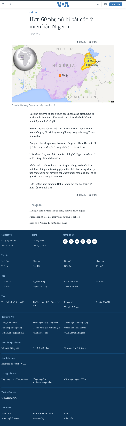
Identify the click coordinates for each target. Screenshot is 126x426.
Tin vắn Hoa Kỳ (103, 302)
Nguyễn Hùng (39, 281)
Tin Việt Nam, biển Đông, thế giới (46, 304)
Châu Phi (33, 12)
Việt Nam (5, 261)
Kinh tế (67, 261)
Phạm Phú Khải (71, 281)
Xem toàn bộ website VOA (13, 363)
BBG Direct (6, 413)
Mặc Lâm (5, 286)
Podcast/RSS (7, 245)
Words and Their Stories (75, 327)
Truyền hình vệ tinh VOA (12, 302)
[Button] (81, 42)
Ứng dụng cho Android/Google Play (42, 381)
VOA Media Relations (43, 413)
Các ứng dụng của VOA (75, 379)
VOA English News (10, 418)
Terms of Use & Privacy (75, 348)
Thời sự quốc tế (39, 245)
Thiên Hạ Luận (71, 286)
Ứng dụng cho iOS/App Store (14, 379)
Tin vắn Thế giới (71, 307)
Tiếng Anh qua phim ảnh (12, 332)
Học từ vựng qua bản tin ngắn (46, 327)
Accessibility (38, 418)
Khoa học (100, 261)
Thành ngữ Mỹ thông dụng (76, 322)
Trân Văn (100, 281)
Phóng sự (68, 302)
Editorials (68, 418)
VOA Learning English (74, 332)
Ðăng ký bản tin (8, 240)
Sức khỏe (100, 266)
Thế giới (5, 266)
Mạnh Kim (6, 281)
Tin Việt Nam (38, 240)
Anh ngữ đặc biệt (40, 332)
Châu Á (36, 261)
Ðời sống (68, 266)
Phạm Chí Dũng (40, 286)
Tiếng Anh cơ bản (9, 322)
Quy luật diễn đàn (41, 348)
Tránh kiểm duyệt (9, 397)
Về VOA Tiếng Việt (10, 348)
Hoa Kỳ (36, 266)
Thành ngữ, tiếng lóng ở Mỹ (45, 322)
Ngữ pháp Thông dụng (11, 327)
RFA (66, 413)
